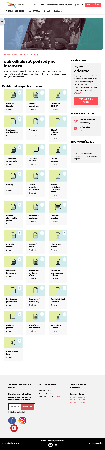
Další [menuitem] (57, 11)
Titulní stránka (10, 54)
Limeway (94, 443)
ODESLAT (27, 407)
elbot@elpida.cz (77, 397)
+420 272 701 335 (78, 400)
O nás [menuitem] (47, 11)
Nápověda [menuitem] (34, 11)
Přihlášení (93, 5)
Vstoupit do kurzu (86, 100)
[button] (35, 5)
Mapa (57, 397)
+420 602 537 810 (78, 403)
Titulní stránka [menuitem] (15, 11)
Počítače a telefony (29, 54)
